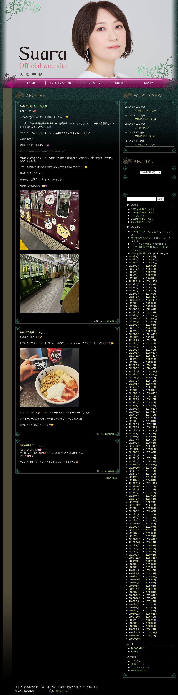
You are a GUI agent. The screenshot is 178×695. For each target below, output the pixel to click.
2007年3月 (151, 607)
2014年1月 (151, 480)
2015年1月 (151, 461)
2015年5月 (151, 455)
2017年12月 (151, 409)
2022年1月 (134, 334)
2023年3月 (134, 312)
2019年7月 (134, 381)
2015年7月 (151, 452)
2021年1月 (134, 352)
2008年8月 (134, 582)
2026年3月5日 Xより (145, 136)
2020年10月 (151, 356)
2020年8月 (151, 359)
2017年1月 (134, 427)
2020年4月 (151, 365)
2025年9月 (134, 266)
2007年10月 (135, 598)
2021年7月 (134, 343)
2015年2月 (134, 461)
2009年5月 (151, 567)
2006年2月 (134, 629)
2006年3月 (151, 626)
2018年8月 (151, 396)
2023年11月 (135, 300)
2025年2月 (151, 275)
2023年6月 (151, 306)
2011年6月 (134, 530)
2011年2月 (134, 536)
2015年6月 (134, 455)
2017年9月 (134, 415)
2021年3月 (134, 350)
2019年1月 (134, 390)
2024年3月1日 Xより (33, 445)
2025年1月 (134, 278)
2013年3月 (151, 495)
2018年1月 (134, 409)
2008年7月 (151, 582)
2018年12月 (151, 390)
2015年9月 (151, 449)
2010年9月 (151, 542)
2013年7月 (151, 489)
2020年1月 (134, 371)
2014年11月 (151, 464)
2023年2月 (151, 312)
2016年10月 (151, 430)
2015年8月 (134, 452)
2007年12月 (135, 595)
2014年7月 (151, 471)
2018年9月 (134, 396)
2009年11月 (151, 558)
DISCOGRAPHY (89, 83)
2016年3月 (151, 440)
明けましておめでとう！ (143, 238)
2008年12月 (135, 576)
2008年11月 (151, 576)
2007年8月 (134, 601)
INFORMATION (60, 83)
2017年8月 (151, 415)
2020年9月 (134, 359)
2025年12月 (151, 259)
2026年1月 (134, 259)
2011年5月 (151, 530)
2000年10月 (135, 638)
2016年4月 (134, 440)
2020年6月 (151, 362)
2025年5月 (134, 272)
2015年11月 (151, 446)
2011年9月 (151, 523)
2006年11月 (151, 613)
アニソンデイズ (142, 128)
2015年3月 (151, 458)
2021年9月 (134, 340)
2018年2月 (151, 405)
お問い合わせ (62, 691)
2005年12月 (135, 632)
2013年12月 (135, 483)
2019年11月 (135, 374)
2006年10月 (135, 617)
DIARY (148, 83)
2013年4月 (134, 495)
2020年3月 (134, 368)
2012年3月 (151, 514)
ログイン (135, 661)
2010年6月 (134, 548)
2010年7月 (151, 545)
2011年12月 (135, 520)
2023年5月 (134, 309)
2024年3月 (134, 293)
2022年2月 (151, 331)
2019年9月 (134, 377)
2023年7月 (134, 306)
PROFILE (118, 83)
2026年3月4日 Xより (145, 145)
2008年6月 (134, 586)
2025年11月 (135, 262)
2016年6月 (134, 436)
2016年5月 (151, 436)
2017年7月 (134, 418)
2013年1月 (151, 499)
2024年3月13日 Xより (33, 106)
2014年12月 (135, 464)
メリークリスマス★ (141, 244)
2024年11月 (135, 281)
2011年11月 (151, 520)
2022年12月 (151, 315)
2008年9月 (151, 579)
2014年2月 (134, 480)
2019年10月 (151, 374)
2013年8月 (134, 489)
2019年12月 (151, 371)
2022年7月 (134, 325)
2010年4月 (134, 551)
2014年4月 (134, 477)
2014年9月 (151, 468)
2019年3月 (134, 387)
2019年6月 (151, 381)
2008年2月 (134, 592)
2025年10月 (151, 262)
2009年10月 (135, 561)
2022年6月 (151, 325)
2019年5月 (134, 384)
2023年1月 (134, 315)
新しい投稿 (113, 477)
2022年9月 (134, 321)
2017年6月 (151, 418)
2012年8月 (134, 508)
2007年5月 (151, 604)
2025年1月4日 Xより (142, 231)
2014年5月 (151, 474)
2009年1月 (151, 573)
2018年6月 (151, 399)
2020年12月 (151, 352)
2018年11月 (135, 393)
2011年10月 (135, 523)
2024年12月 (151, 278)
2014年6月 (134, 474)
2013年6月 (134, 492)
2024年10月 (151, 281)
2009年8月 (134, 564)
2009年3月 (151, 570)
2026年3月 (134, 256)
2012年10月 (135, 505)
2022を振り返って (140, 253)
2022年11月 (135, 318)
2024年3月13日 (107, 321)
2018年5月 (134, 402)
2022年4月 (151, 328)
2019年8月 (151, 377)
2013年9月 (151, 486)
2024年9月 (134, 284)
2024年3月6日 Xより (33, 332)
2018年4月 (151, 402)
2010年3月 (151, 551)
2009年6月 (134, 567)
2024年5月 (134, 290)
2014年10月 (135, 468)
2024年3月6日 (107, 434)
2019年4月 (151, 384)
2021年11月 (135, 337)
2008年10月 (135, 579)
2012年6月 (134, 511)
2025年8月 (151, 266)
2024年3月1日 (107, 471)
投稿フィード (138, 664)
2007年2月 (134, 610)
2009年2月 (134, 573)
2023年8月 (151, 303)
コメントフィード (140, 667)
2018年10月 (151, 393)
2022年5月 (134, 328)
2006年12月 (135, 613)
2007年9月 (151, 598)
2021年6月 (151, 343)
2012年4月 (134, 514)
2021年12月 (151, 334)
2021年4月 (151, 346)
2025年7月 (134, 269)
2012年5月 (151, 511)
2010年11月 (151, 539)
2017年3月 (134, 424)
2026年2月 (151, 256)
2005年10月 (135, 635)
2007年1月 (151, 610)
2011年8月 (134, 527)
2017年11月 (135, 411)
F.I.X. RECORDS (51, 691)
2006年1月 (151, 629)
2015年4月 (134, 458)
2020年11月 (135, 356)
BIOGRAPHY (137, 648)
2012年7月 (151, 508)
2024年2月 (151, 293)
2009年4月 (134, 570)
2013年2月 (134, 499)
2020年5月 (134, 365)
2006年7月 (151, 620)
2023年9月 (134, 303)
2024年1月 (134, 297)
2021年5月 (134, 346)
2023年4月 (151, 309)
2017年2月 (151, 424)
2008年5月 (151, 586)
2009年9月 (151, 561)
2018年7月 (134, 399)
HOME (30, 83)
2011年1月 (151, 536)
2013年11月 (151, 483)
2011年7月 (151, 527)
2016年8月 (134, 433)
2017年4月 (151, 421)
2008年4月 (134, 589)
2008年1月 (151, 592)
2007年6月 (134, 604)
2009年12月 (135, 558)
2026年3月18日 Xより (145, 111)
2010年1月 (151, 554)
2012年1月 (151, 517)
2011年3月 (151, 533)
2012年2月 (134, 517)
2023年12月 (151, 297)
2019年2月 (151, 387)
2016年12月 (151, 427)
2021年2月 (151, 350)
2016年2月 (134, 443)
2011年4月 (134, 533)
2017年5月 (134, 421)
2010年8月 (134, 545)
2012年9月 (151, 505)
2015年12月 (135, 446)
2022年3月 (134, 331)
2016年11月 (135, 430)
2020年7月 (134, 362)
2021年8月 (151, 340)
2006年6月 (134, 623)
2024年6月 (151, 287)
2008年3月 (151, 589)
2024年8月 (151, 284)
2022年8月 (151, 321)
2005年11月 (151, 632)
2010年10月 (135, 542)
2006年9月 (151, 617)
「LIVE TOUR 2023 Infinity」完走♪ (148, 247)
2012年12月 (135, 502)
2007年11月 (151, 595)
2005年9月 (151, 635)
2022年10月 (151, 318)
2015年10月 (135, 449)
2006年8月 (134, 620)
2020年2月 (151, 368)
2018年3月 (134, 405)
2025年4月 (151, 272)
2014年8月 (134, 471)
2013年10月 (135, 486)
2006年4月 (134, 626)
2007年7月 (151, 601)
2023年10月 (151, 300)
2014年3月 (151, 477)
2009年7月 (151, 564)
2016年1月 (151, 443)
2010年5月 (151, 548)
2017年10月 (151, 411)
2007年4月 (134, 607)
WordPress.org (138, 670)
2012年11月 (151, 502)
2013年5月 (151, 492)
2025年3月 (134, 275)
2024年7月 (134, 287)
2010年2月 (134, 554)
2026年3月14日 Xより (145, 119)
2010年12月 (135, 539)
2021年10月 (151, 337)
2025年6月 (151, 269)
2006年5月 (151, 623)
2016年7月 (151, 433)
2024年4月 (151, 290)
